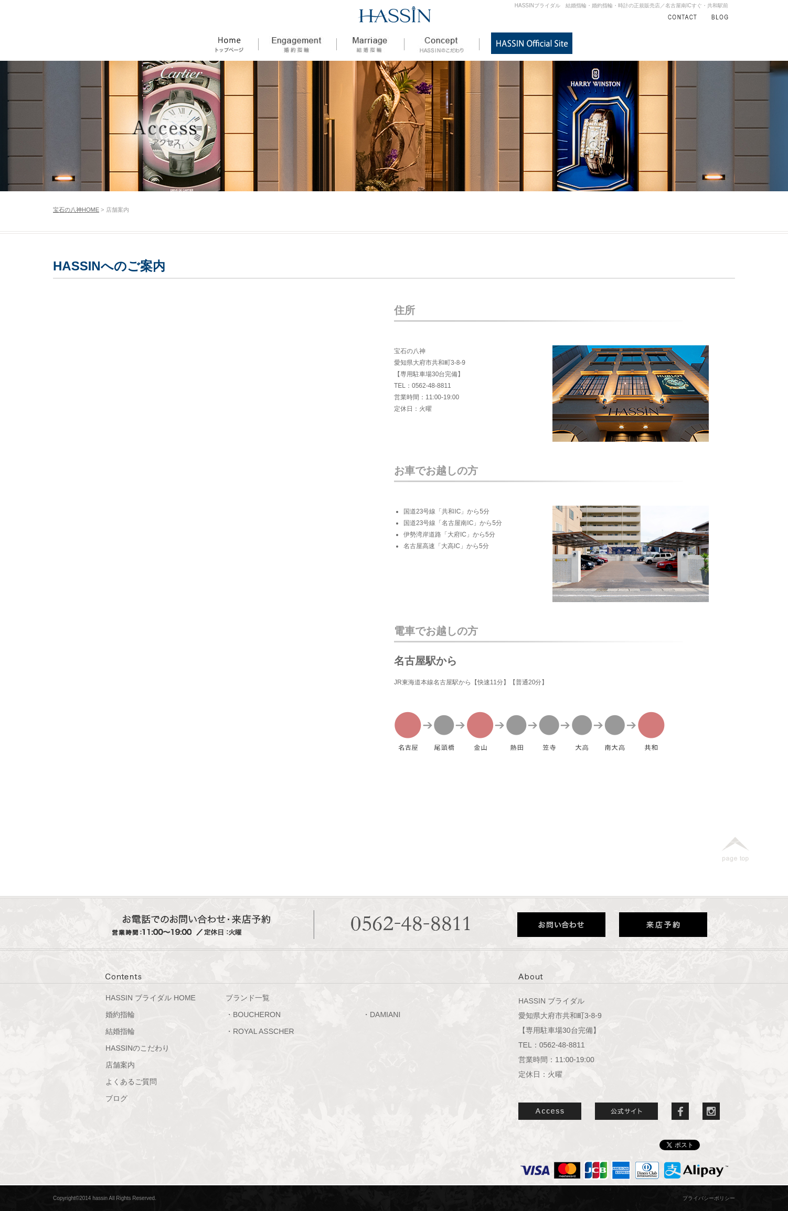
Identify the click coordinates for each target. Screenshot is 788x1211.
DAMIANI (385, 1014)
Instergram (711, 1111)
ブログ (116, 1098)
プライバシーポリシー (709, 1198)
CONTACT (682, 17)
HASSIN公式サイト (531, 43)
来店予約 (663, 924)
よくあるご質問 (131, 1081)
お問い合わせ (561, 924)
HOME (237, 43)
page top (735, 849)
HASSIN (394, 14)
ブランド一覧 (248, 998)
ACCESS (549, 1111)
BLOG (719, 17)
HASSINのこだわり (442, 43)
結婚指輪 (370, 43)
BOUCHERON (257, 1014)
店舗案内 (120, 1065)
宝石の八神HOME (76, 209)
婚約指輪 (298, 43)
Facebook (680, 1111)
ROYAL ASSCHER (263, 1031)
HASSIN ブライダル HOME (150, 998)
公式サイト (626, 1111)
